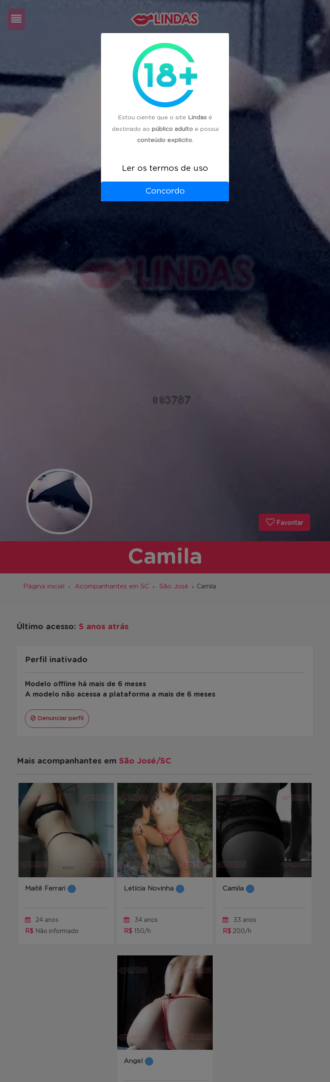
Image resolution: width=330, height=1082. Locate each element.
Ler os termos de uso (165, 168)
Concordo (165, 191)
